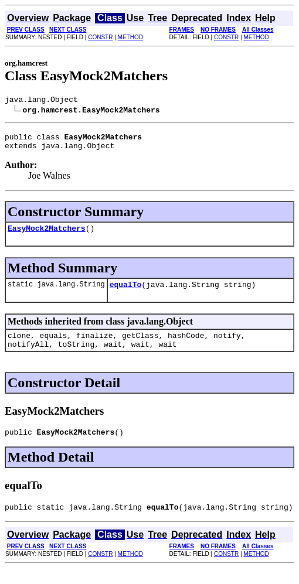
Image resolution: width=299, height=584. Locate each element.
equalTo (126, 293)
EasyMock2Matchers (47, 235)
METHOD (130, 37)
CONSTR (100, 37)
